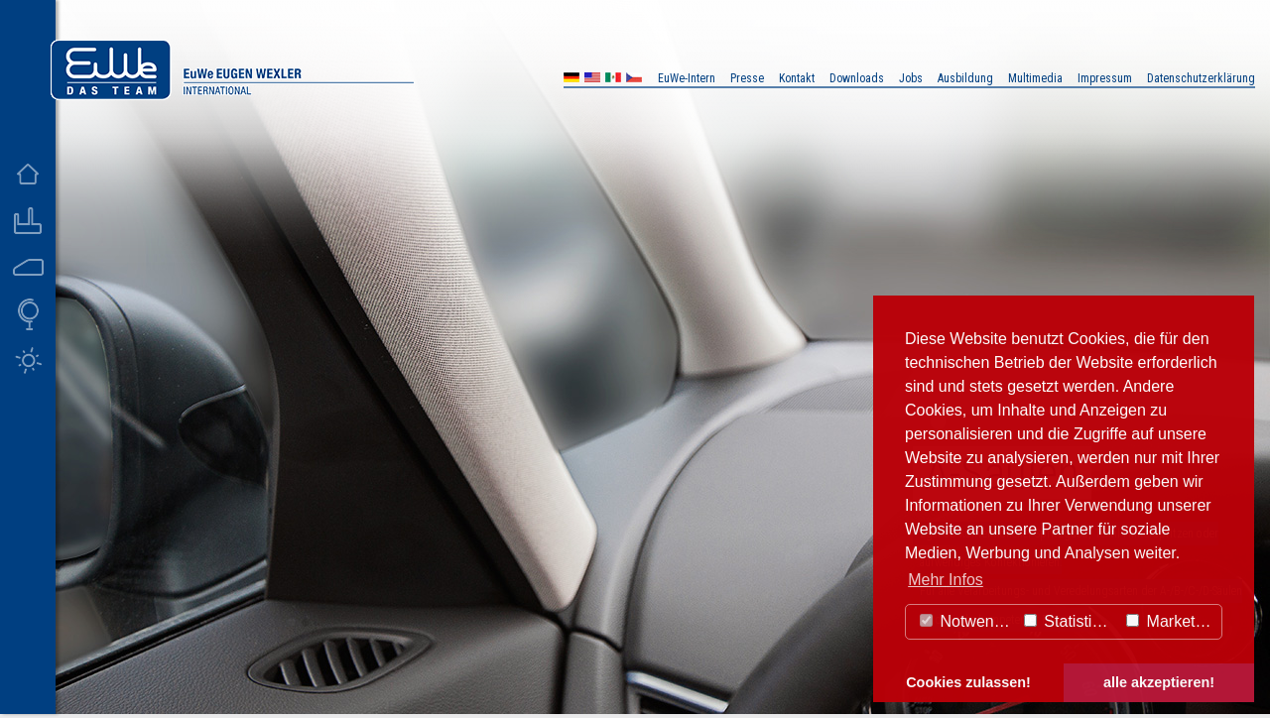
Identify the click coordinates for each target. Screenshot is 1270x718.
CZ (634, 79)
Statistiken (1070, 621)
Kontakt (797, 78)
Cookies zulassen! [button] (968, 682)
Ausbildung (965, 78)
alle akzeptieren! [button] (1158, 682)
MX (613, 79)
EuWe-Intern (686, 78)
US (592, 79)
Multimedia (1035, 78)
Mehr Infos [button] (945, 579)
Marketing (1171, 621)
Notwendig (967, 621)
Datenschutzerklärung (1201, 78)
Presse (747, 78)
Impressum (1105, 78)
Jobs (911, 78)
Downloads (856, 78)
